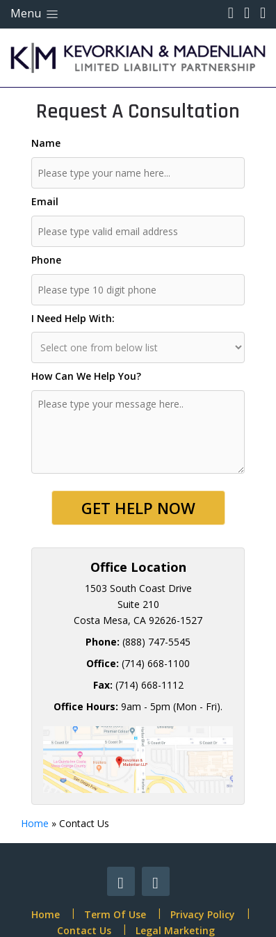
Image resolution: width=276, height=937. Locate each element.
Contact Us (84, 930)
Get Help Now (138, 507)
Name (45, 143)
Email (44, 201)
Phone (46, 259)
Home (35, 823)
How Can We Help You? (86, 376)
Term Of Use (115, 914)
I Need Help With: (73, 318)
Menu (35, 13)
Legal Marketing (175, 930)
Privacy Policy (202, 914)
